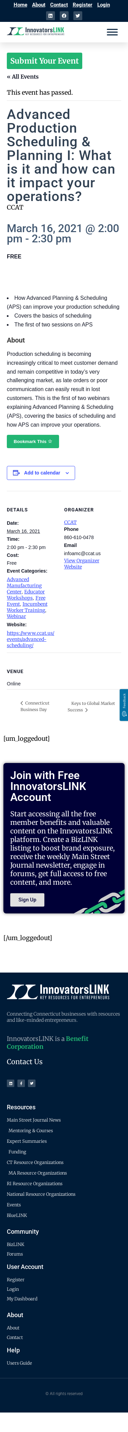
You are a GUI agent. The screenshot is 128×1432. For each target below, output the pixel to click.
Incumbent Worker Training (27, 607)
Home (20, 5)
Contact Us (25, 1061)
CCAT (70, 522)
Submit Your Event (44, 61)
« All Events (23, 76)
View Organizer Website (81, 564)
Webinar (16, 616)
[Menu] (112, 32)
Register (83, 5)
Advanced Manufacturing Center (24, 585)
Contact (59, 5)
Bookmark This (33, 441)
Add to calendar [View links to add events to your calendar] (42, 473)
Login (103, 5)
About (38, 5)
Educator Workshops (26, 595)
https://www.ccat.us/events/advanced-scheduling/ (30, 639)
